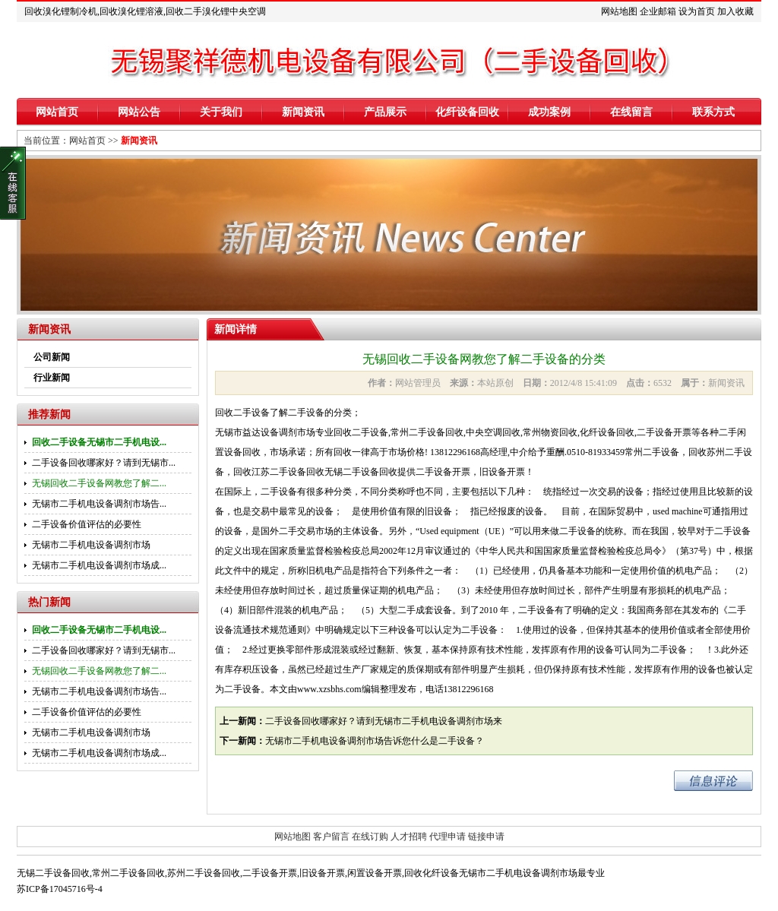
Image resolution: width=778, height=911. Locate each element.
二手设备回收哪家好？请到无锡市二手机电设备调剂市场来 (383, 721)
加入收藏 (735, 11)
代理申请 (447, 836)
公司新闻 (51, 357)
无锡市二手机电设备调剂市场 (91, 544)
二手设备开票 (269, 873)
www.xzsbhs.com (329, 689)
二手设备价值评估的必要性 (86, 524)
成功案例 (549, 112)
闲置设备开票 (374, 873)
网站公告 (139, 112)
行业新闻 (51, 377)
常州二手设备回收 (128, 873)
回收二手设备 (242, 412)
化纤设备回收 (467, 112)
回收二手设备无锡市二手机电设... (99, 442)
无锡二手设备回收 (53, 873)
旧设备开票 (322, 873)
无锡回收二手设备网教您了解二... (99, 483)
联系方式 (713, 112)
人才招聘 (409, 836)
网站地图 (619, 11)
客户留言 (331, 836)
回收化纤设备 (431, 873)
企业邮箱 (658, 11)
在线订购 (370, 836)
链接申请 (486, 836)
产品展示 (385, 112)
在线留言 (631, 112)
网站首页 (57, 112)
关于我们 (221, 112)
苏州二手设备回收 (203, 873)
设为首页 (696, 11)
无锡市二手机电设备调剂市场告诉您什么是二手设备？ (374, 740)
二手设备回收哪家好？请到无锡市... (104, 462)
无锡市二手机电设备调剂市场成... (99, 565)
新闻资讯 (303, 112)
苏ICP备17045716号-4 (60, 889)
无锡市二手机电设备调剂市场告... (99, 503)
